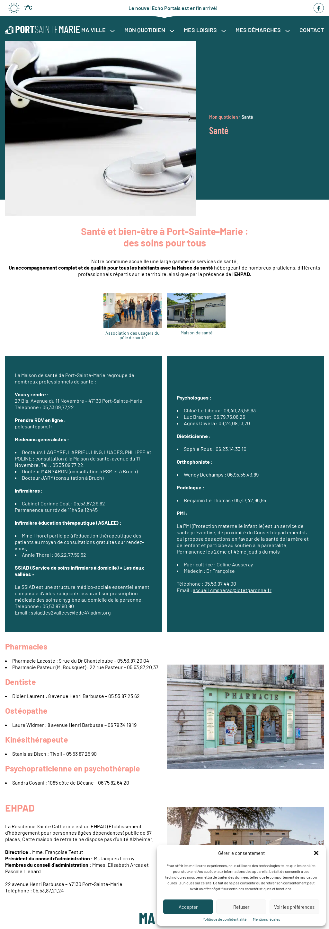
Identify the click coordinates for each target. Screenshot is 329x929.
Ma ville (98, 29)
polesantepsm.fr (33, 426)
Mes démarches (263, 29)
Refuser (241, 907)
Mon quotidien (149, 29)
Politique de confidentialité (224, 919)
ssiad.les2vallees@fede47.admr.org (71, 612)
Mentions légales (266, 919)
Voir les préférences (294, 907)
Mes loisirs (205, 29)
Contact (311, 29)
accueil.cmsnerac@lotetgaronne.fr (232, 590)
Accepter (188, 907)
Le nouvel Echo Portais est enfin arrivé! (173, 8)
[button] (316, 853)
